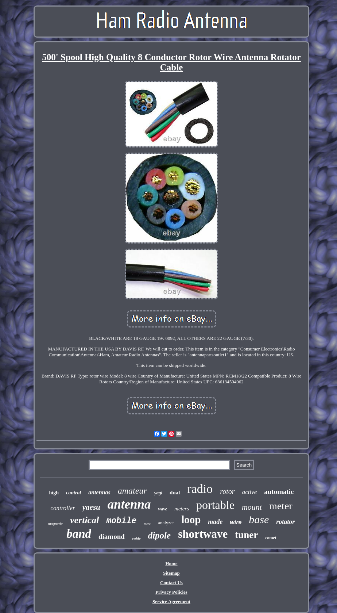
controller (62, 508)
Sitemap (171, 573)
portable (215, 505)
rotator (285, 521)
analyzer (166, 522)
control (73, 492)
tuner (246, 534)
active (249, 492)
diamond (111, 536)
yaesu (91, 507)
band (78, 533)
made (215, 521)
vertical (84, 520)
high (53, 492)
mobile (121, 521)
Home (171, 563)
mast (147, 524)
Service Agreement (171, 601)
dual (175, 492)
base (259, 519)
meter (281, 506)
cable (136, 538)
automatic (279, 491)
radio (200, 488)
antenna (129, 504)
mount (252, 507)
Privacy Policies (171, 592)
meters (181, 509)
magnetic (55, 523)
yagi (158, 492)
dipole (159, 535)
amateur (132, 490)
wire (235, 522)
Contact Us (171, 582)
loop (191, 519)
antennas (99, 492)
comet (270, 537)
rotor (227, 491)
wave (162, 509)
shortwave (203, 534)
